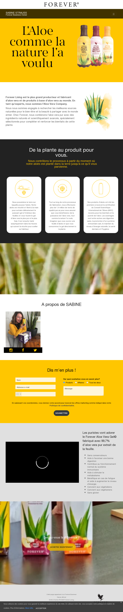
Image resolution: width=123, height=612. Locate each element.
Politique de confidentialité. (61, 405)
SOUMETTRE (61, 413)
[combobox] (18, 394)
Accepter (41, 608)
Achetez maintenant (61, 547)
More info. (29, 608)
